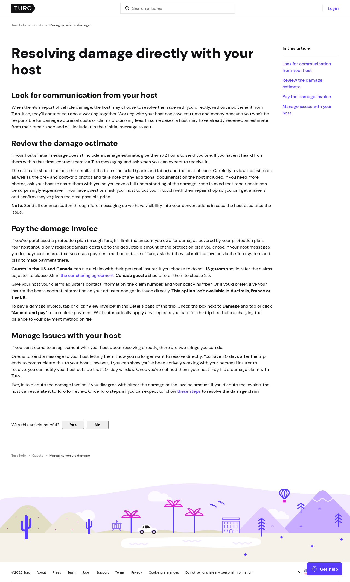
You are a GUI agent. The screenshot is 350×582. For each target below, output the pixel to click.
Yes (73, 424)
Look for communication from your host (306, 67)
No (98, 424)
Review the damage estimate (302, 83)
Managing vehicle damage (69, 25)
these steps (189, 391)
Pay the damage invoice (306, 96)
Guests (37, 25)
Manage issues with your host (307, 109)
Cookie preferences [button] (164, 572)
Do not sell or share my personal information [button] (218, 572)
